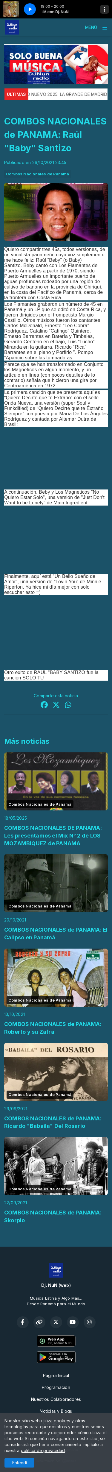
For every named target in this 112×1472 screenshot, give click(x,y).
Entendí (19, 1462)
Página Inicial (56, 1375)
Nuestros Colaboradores (56, 1399)
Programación (56, 1387)
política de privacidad (43, 1450)
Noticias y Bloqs (56, 1411)
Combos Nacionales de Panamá (37, 173)
